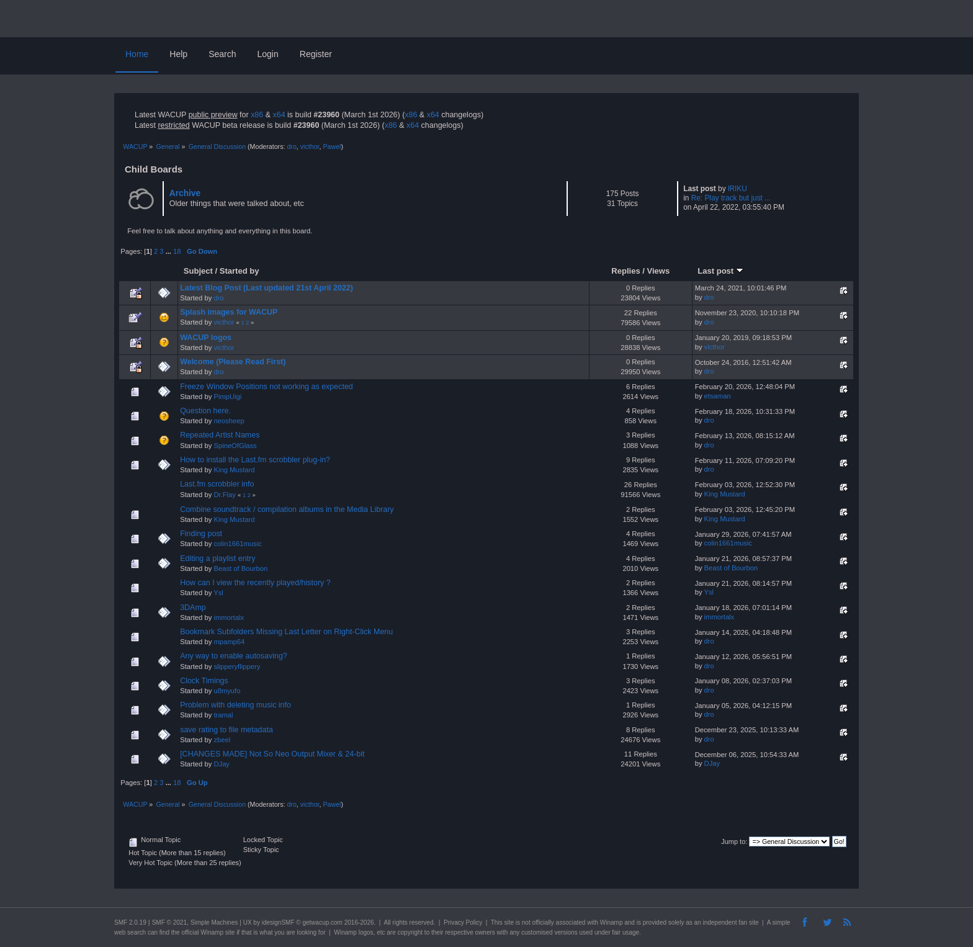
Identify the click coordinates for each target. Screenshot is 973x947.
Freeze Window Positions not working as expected (266, 386)
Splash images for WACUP (228, 312)
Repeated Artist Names (219, 435)
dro (291, 146)
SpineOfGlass (234, 445)
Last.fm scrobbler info (217, 484)
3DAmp (193, 607)
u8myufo (226, 690)
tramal (223, 715)
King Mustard (233, 470)
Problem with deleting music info (235, 705)
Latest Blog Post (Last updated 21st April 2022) (266, 288)
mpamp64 (228, 641)
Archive (184, 193)
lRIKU (737, 188)
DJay (221, 764)
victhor (310, 146)
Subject (198, 271)
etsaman (717, 396)
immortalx (228, 617)
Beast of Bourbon (240, 568)
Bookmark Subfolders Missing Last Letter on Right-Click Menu (286, 631)
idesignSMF (278, 922)
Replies (625, 271)
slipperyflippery (236, 666)
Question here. (205, 410)
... (169, 251)
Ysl (218, 592)
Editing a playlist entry (217, 558)
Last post (720, 271)
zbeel (221, 739)
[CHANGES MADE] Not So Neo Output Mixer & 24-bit (272, 754)
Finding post (201, 533)
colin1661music (237, 543)
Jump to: (734, 841)
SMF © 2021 (169, 922)
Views (658, 271)
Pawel (332, 146)
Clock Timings (204, 680)
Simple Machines (214, 922)
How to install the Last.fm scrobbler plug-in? (255, 460)
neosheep (228, 420)
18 (177, 251)
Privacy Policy (463, 922)
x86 (257, 114)
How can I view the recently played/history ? (255, 582)
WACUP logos (205, 337)
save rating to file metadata (226, 729)
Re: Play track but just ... (731, 198)
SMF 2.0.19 (130, 922)
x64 (278, 114)
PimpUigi (227, 396)
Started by (239, 271)
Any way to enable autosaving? (233, 656)
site (509, 922)
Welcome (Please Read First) (232, 361)
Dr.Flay (224, 494)
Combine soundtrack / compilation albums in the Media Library (286, 509)
